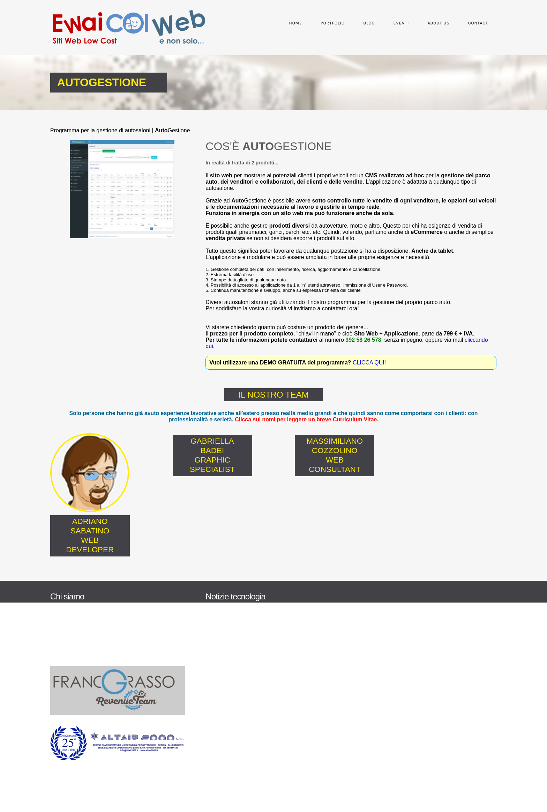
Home (291, 23)
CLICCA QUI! (370, 363)
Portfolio (328, 23)
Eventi (397, 23)
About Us (434, 23)
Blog (364, 23)
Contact (474, 23)
